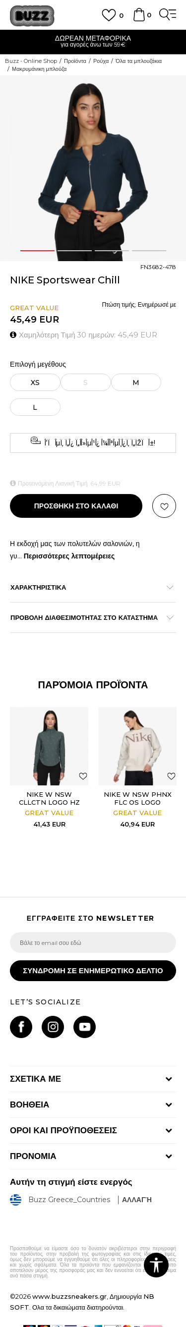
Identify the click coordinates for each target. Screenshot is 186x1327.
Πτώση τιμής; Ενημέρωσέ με (139, 304)
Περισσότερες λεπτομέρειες (69, 556)
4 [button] (149, 250)
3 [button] (112, 250)
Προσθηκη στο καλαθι (76, 505)
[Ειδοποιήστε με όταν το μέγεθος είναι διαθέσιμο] (86, 382)
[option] (93, 42)
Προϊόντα (75, 60)
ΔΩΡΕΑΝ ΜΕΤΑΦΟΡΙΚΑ (93, 38)
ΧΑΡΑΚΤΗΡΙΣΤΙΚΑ (88, 587)
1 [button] (37, 250)
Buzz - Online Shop (31, 60)
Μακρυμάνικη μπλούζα (39, 68)
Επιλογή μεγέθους (38, 364)
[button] (164, 506)
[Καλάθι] (139, 19)
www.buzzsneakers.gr (69, 1296)
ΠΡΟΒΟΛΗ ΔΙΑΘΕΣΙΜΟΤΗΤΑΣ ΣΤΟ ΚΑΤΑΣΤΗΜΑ (88, 617)
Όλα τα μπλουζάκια (139, 60)
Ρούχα (101, 60)
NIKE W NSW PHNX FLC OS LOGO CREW (138, 802)
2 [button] (74, 250)
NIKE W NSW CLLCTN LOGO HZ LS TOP (49, 802)
